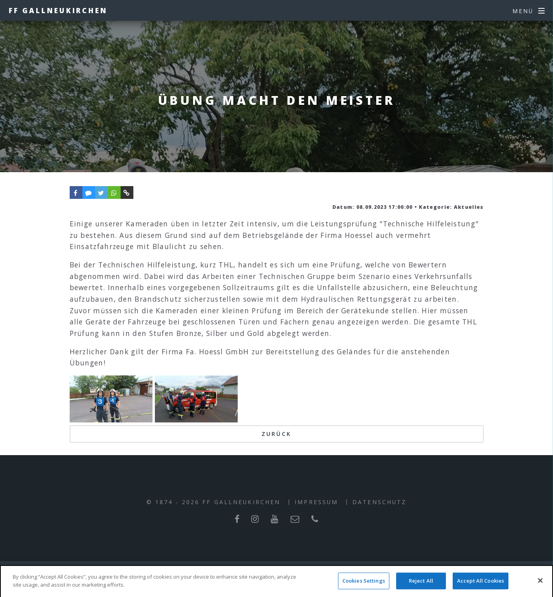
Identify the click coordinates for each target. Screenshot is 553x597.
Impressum (316, 502)
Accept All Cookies (480, 587)
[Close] (540, 587)
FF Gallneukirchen (58, 10)
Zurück (276, 434)
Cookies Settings (363, 587)
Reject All (421, 587)
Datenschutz (379, 502)
